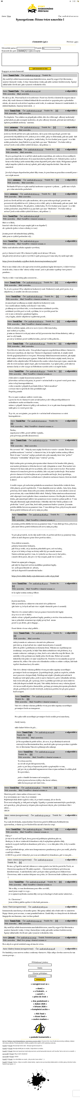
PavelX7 (4, 1048)
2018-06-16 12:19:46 (34, 113)
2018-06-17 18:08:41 (40, 517)
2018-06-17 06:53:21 (40, 909)
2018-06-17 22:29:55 (28, 940)
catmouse (14, 130)
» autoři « (40, 996)
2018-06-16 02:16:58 (31, 219)
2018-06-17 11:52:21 (40, 443)
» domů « (40, 991)
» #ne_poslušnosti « (40, 1003)
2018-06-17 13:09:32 (42, 818)
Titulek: (39, 48)
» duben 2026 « (40, 1006)
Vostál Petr (12, 219)
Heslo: (40, 970)
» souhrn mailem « (40, 1021)
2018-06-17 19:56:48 (37, 884)
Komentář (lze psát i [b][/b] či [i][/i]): (21, 51)
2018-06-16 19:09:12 (39, 423)
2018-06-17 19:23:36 (43, 635)
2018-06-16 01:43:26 (32, 94)
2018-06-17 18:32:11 (40, 586)
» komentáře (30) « (40, 42)
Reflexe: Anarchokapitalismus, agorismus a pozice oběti (24, 1044)
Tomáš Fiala (14, 78)
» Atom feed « (40, 1019)
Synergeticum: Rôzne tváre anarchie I (40, 19)
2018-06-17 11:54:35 (32, 78)
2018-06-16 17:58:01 (32, 790)
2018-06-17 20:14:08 (46, 735)
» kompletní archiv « (40, 1012)
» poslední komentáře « (40, 1039)
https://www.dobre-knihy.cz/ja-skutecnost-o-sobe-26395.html (35, 578)
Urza (9, 16)
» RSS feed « (40, 1016)
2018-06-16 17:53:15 (33, 285)
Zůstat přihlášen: (40, 976)
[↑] (57, 113)
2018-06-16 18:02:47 (34, 299)
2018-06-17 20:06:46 (44, 699)
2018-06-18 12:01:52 (34, 182)
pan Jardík (5, 1056)
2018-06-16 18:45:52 (37, 374)
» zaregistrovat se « (40, 986)
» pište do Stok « (40, 999)
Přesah (10, 1048)
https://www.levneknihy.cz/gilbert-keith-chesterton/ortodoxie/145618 (29, 264)
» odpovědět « (71, 94)
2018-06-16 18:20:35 (37, 346)
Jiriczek (11, 940)
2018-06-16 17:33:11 (31, 244)
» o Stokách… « (40, 993)
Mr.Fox (4, 1044)
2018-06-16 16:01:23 (31, 130)
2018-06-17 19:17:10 (45, 862)
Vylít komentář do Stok (40, 71)
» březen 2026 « (40, 1009)
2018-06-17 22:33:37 (47, 754)
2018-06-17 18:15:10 (34, 832)
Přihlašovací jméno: (40, 964)
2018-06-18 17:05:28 (47, 951)
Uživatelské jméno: (9, 48)
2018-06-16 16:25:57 (35, 152)
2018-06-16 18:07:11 (35, 324)
